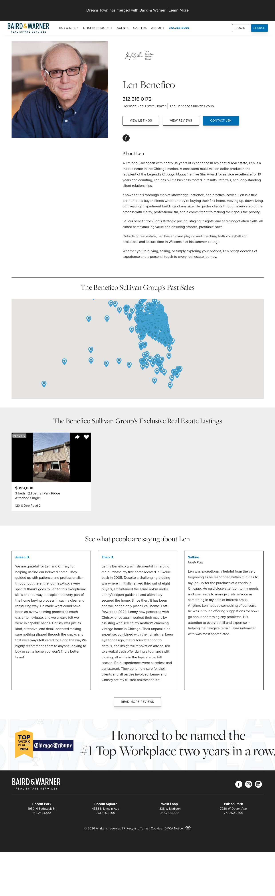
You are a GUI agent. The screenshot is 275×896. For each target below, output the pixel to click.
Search (259, 28)
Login (240, 28)
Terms (144, 828)
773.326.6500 (105, 813)
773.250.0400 (233, 813)
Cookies (156, 828)
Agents (123, 28)
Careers (140, 28)
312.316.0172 (137, 99)
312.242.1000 (42, 813)
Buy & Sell (67, 28)
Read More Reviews (137, 701)
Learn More (179, 10)
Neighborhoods (96, 28)
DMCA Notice (173, 828)
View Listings (141, 120)
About (156, 28)
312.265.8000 (179, 28)
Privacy (128, 828)
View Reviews (181, 120)
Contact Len (221, 120)
